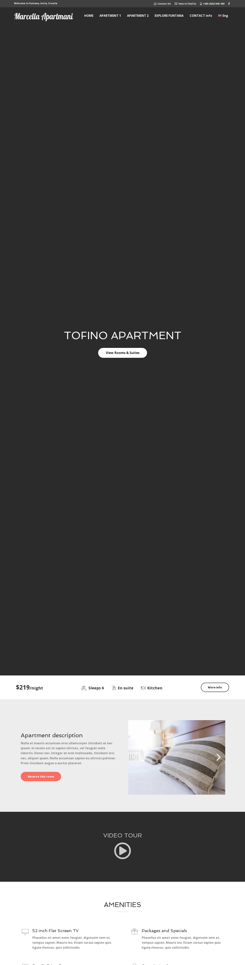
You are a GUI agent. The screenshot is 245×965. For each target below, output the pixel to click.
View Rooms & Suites (122, 353)
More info (215, 687)
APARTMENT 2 (138, 15)
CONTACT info (201, 15)
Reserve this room (41, 776)
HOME (88, 15)
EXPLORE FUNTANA (169, 15)
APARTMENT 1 (110, 15)
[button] (135, 757)
